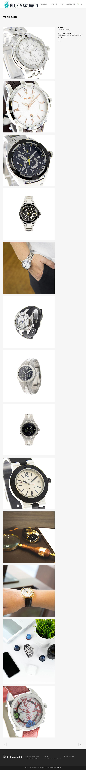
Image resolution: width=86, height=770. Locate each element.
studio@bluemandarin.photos (53, 759)
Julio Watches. (63, 37)
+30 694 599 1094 (34, 759)
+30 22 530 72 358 (34, 756)
